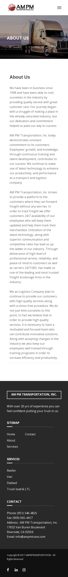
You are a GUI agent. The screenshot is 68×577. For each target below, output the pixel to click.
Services (12, 447)
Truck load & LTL (18, 489)
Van (9, 477)
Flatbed (12, 483)
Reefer (11, 471)
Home (11, 434)
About (11, 440)
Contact (30, 434)
